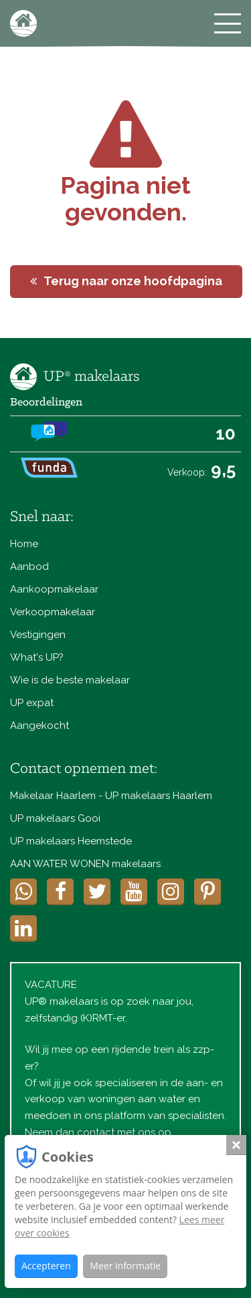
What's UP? (37, 657)
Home (24, 544)
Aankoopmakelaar (54, 589)
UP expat (32, 703)
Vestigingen (38, 635)
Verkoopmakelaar (52, 612)
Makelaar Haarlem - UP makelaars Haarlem (111, 796)
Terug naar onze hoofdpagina (126, 281)
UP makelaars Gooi (55, 818)
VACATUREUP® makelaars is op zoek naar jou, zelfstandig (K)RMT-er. (109, 1001)
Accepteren (46, 1265)
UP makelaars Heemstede (71, 841)
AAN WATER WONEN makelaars (85, 864)
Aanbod (29, 566)
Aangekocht (39, 725)
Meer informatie (125, 1265)
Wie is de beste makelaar (70, 680)
